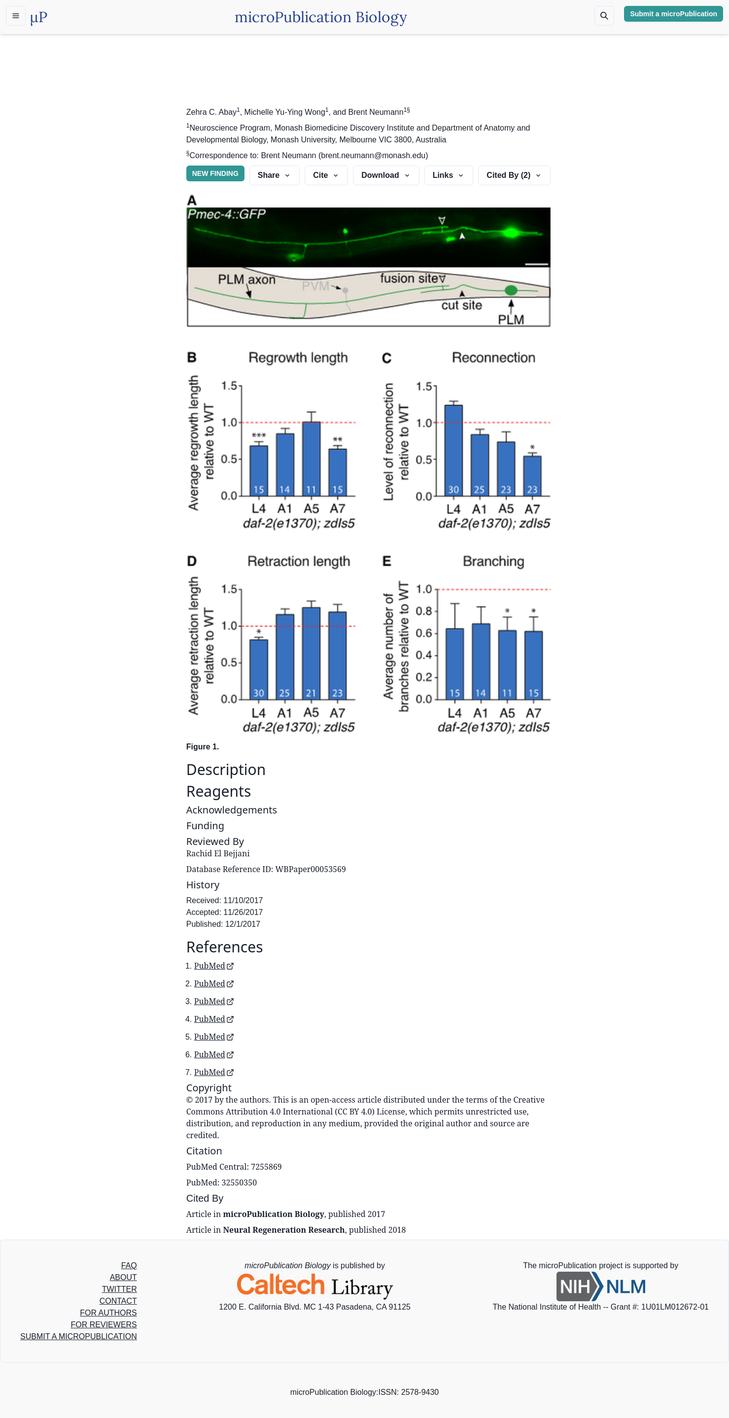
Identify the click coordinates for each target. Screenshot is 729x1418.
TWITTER (119, 1289)
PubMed (214, 965)
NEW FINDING (215, 173)
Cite (326, 175)
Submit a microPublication (673, 14)
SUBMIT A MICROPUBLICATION (78, 1336)
